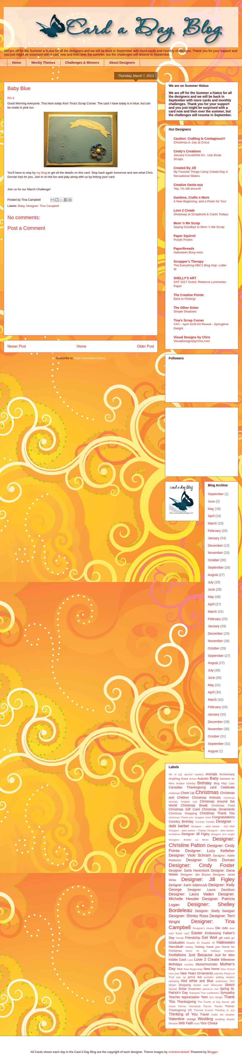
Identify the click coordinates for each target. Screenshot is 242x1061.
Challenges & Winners (82, 62)
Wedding (205, 1019)
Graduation (177, 942)
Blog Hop (220, 783)
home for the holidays (203, 950)
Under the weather (223, 1014)
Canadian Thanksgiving (187, 787)
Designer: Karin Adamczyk (188, 885)
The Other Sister (186, 307)
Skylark (173, 989)
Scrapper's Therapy (189, 261)
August (213, 575)
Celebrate (228, 787)
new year (174, 973)
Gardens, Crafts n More (191, 197)
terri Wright (216, 997)
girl (233, 938)
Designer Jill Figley (196, 834)
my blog (41, 172)
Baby (21, 206)
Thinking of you (225, 1010)
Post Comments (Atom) (89, 358)
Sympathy (227, 992)
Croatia (210, 821)
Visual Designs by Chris (192, 337)
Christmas (207, 792)
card (213, 787)
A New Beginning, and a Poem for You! (200, 201)
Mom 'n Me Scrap (187, 223)
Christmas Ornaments (218, 809)
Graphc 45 (193, 942)
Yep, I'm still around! (187, 188)
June (211, 501)
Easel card (182, 933)
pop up (181, 977)
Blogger (212, 1052)
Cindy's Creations (187, 151)
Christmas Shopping (183, 813)
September (216, 494)
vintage (191, 1019)
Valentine (177, 1019)
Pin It (10, 98)
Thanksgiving (186, 1001)
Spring (224, 989)
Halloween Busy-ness (188, 252)
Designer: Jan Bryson (195, 874)
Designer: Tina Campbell (42, 206)
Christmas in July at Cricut (191, 142)
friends (180, 938)
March (212, 523)
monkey (188, 964)
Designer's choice (203, 928)
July (211, 582)
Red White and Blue (197, 981)
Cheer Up (187, 793)
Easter (197, 933)
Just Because (200, 955)
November (215, 553)
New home (211, 969)
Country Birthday (181, 821)
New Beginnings (193, 969)
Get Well (209, 937)
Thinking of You (183, 1014)
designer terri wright (223, 834)
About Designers (122, 62)
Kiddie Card (177, 959)
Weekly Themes (43, 62)
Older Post (145, 346)
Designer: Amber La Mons (189, 839)
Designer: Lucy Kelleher (210, 851)
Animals (211, 774)
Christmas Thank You (217, 813)
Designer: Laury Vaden (191, 894)
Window (173, 1023)
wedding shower (225, 1019)
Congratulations (223, 817)
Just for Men (225, 955)
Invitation (229, 950)
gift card (224, 938)
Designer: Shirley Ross (188, 916)
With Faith (186, 1023)
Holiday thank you (207, 947)
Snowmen (194, 989)
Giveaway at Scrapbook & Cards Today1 (201, 214)
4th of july (175, 774)
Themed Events (203, 1010)
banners (225, 778)
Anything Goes (178, 778)
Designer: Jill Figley (208, 879)
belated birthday (185, 783)
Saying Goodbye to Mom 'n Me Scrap (199, 227)
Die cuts (221, 928)
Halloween (226, 942)
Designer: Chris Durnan (210, 860)
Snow (182, 989)
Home (16, 62)
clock (208, 817)
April (211, 516)
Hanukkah (176, 947)
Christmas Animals (206, 797)
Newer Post (16, 346)
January (213, 538)
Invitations (177, 955)
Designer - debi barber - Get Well (213, 826)
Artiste (193, 778)
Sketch (230, 985)
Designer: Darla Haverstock (189, 870)
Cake (232, 783)
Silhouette (216, 985)
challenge (174, 793)
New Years (188, 973)
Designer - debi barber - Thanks (187, 830)
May (211, 509)
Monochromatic (207, 964)
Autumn (203, 778)
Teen (204, 997)
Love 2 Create (184, 210)
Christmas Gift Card (184, 809)
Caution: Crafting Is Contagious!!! (199, 138)
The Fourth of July (209, 1001)
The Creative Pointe (189, 295)
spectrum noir (210, 989)
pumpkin (209, 977)
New (180, 969)
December (215, 545)
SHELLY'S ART (185, 278)
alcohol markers (194, 774)
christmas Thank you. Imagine (186, 817)
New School (228, 969)
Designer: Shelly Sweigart (215, 911)
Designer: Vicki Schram (190, 855)
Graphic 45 (208, 942)
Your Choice (209, 1023)
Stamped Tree (197, 992)
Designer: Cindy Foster (202, 865)
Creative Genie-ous (188, 185)
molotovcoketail (178, 1052)
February (214, 531)
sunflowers (213, 992)
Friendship (192, 938)
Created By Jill (185, 168)
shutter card (200, 985)
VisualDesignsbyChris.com (192, 341)
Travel (204, 1014)
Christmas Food (223, 805)
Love (190, 959)
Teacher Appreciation (184, 997)
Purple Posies (183, 239)
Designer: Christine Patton (202, 842)
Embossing (213, 933)
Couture (200, 821)
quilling (220, 977)
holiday (189, 947)
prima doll (195, 977)
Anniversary (227, 774)
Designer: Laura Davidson (211, 889)
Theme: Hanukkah (189, 1006)
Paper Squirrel (185, 236)
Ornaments (205, 973)
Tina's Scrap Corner (189, 320)
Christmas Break (194, 805)
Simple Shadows (185, 311)
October (213, 560)
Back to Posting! (185, 298)
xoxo (197, 1023)
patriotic (218, 973)
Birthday (204, 783)
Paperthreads (184, 248)
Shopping (184, 985)
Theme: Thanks (213, 1006)
